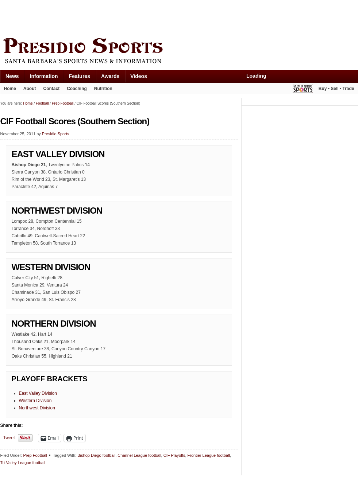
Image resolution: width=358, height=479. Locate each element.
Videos (138, 76)
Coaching (77, 88)
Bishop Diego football (96, 455)
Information (44, 76)
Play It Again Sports (303, 89)
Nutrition (103, 88)
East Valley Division (38, 393)
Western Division (35, 400)
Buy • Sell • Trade (336, 88)
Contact (51, 88)
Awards (110, 76)
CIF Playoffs (174, 455)
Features (79, 76)
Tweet (9, 437)
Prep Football (35, 455)
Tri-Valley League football (23, 462)
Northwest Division (37, 407)
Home (10, 88)
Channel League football (139, 455)
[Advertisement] (133, 17)
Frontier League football (209, 455)
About (29, 88)
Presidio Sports (179, 52)
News (12, 76)
